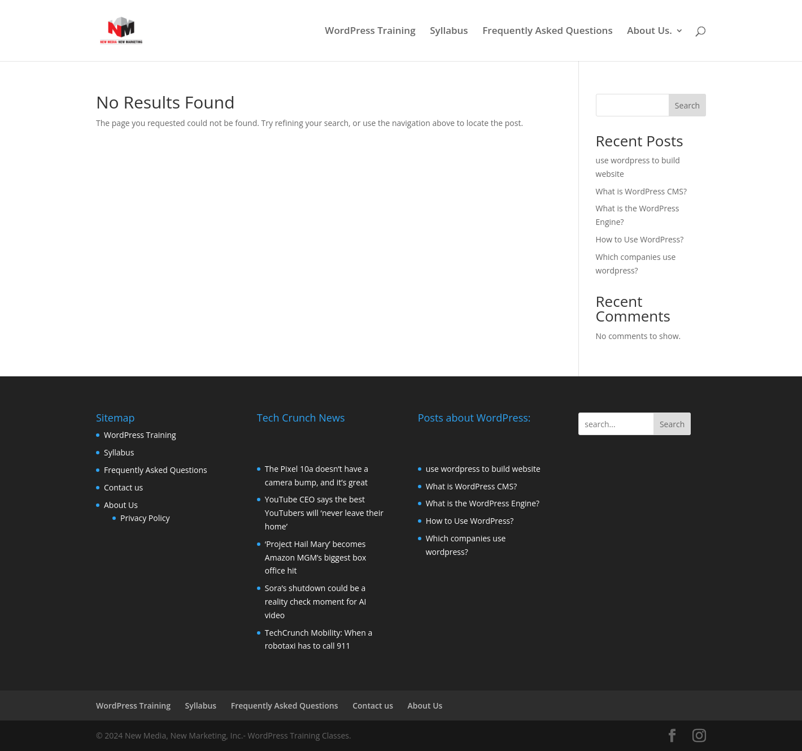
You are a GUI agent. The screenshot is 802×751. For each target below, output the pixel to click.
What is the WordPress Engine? (482, 503)
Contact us (123, 487)
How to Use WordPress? (640, 239)
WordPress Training (370, 32)
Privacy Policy (144, 518)
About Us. (649, 32)
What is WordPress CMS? (641, 191)
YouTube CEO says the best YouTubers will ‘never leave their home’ (324, 513)
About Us (121, 505)
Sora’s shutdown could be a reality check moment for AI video (316, 601)
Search (687, 105)
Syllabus (449, 32)
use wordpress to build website (483, 468)
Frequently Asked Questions (547, 32)
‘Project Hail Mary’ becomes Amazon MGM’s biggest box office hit (316, 557)
